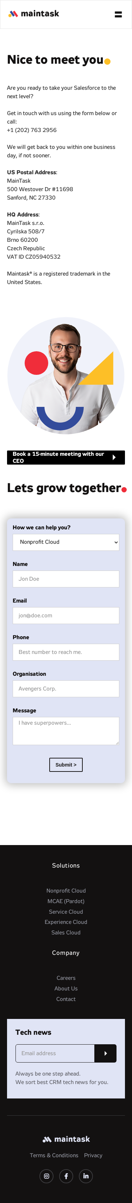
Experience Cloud (66, 922)
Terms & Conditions (54, 1155)
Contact (66, 999)
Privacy (93, 1155)
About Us (66, 988)
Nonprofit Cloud (66, 891)
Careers (66, 978)
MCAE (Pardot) (66, 901)
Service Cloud (66, 912)
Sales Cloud (66, 933)
